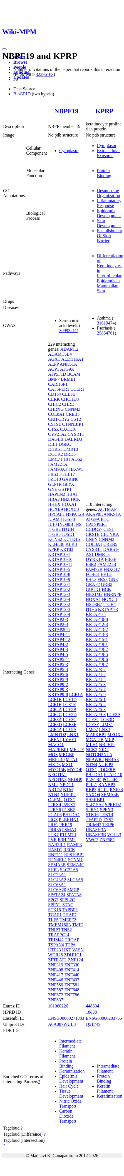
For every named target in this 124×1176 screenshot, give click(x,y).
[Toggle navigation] (4, 49)
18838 (91, 1012)
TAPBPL (70, 909)
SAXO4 (93, 794)
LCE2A (55, 709)
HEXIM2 (94, 594)
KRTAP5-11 (59, 659)
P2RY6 (54, 809)
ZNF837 (55, 999)
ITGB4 (68, 529)
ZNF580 (55, 984)
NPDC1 (66, 784)
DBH (53, 444)
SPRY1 (54, 904)
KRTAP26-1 (59, 629)
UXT (66, 949)
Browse (20, 62)
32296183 (44, 74)
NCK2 (91, 749)
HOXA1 (68, 504)
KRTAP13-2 (59, 604)
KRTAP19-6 (97, 659)
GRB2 (106, 584)
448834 (92, 1006)
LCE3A (55, 719)
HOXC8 (71, 509)
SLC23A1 (57, 874)
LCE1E (54, 704)
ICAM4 (55, 519)
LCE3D (55, 724)
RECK (69, 849)
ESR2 (91, 564)
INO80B (65, 524)
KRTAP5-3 (58, 664)
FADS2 (75, 459)
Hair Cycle (69, 1086)
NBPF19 (66, 111)
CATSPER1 (58, 389)
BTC (105, 519)
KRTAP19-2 (97, 649)
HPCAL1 (56, 514)
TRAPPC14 (58, 934)
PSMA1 (69, 829)
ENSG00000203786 (104, 1018)
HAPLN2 (56, 494)
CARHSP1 (58, 384)
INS (77, 524)
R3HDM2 (67, 839)
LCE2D (70, 714)
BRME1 (68, 379)
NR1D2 (55, 789)
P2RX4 (54, 804)
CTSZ (53, 429)
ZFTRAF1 (57, 959)
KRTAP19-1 (97, 644)
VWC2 (92, 839)
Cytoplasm (68, 150)
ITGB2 (54, 529)
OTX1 (69, 799)
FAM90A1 (57, 469)
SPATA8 (73, 894)
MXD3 (54, 764)
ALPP (53, 364)
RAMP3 (74, 844)
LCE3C (69, 719)
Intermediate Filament (70, 1043)
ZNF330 (71, 964)
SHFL (53, 869)
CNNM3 (72, 409)
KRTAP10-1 (59, 554)
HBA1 (72, 494)
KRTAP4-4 (58, 649)
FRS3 (53, 474)
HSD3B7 (94, 604)
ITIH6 (91, 609)
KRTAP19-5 (97, 654)
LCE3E (69, 724)
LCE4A (55, 729)
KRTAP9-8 (58, 694)
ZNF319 (55, 964)
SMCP (73, 889)
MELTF (77, 749)
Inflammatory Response (109, 203)
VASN (78, 949)
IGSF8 (69, 519)
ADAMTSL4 (60, 354)
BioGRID (22, 93)
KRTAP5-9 (58, 679)
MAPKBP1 (58, 749)
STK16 (54, 909)
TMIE (77, 924)
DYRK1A (94, 559)
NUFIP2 (68, 794)
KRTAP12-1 (59, 584)
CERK (54, 399)
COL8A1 (56, 414)
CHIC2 (54, 404)
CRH (52, 419)
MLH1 (92, 744)
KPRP (104, 111)
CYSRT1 (76, 434)
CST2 (76, 419)
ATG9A (67, 369)
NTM (68, 789)
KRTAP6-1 (96, 699)
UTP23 (54, 949)
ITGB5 (54, 534)
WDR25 (55, 954)
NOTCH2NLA (99, 754)
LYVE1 (69, 739)
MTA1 (71, 759)
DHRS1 (55, 449)
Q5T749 (93, 1024)
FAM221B (106, 564)
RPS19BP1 (74, 854)
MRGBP (66, 754)
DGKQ (65, 444)
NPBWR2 (95, 759)
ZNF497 (71, 979)
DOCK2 (55, 454)
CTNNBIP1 (72, 424)
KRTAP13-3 (59, 609)
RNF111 (55, 854)
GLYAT (69, 484)
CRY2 (64, 419)
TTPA (70, 944)
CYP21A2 (57, 434)
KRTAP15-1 (97, 639)
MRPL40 (56, 759)
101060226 (58, 1006)
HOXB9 (55, 509)
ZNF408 (55, 969)
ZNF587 (55, 989)
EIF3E (110, 559)
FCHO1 (93, 574)
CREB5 (73, 414)
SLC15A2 (95, 804)
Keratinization (72, 1071)
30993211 (68, 330)
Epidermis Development (109, 213)
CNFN (92, 539)
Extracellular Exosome (108, 153)
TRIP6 (108, 824)
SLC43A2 (57, 879)
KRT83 (66, 549)
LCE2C (55, 714)
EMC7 (54, 459)
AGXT (54, 359)
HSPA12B (75, 514)
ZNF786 (71, 994)
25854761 (106, 333)
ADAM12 (69, 349)
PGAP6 (55, 814)
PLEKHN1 (69, 819)
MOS (53, 754)
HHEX (54, 504)
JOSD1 (68, 534)
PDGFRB (106, 769)
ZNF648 (71, 989)
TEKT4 (106, 814)
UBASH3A (96, 829)
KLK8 (71, 544)
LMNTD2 (57, 734)
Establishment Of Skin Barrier (109, 235)
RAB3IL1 (57, 844)
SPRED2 (113, 804)
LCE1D (70, 699)
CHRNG (56, 409)
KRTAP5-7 (96, 689)
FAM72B (94, 569)
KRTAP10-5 (59, 569)
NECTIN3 (57, 779)
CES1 (108, 529)
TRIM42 (56, 939)
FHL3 (91, 579)
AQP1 (53, 369)
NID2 (103, 749)
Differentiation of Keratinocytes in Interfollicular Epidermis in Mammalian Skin (110, 273)
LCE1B (55, 699)
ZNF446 (55, 979)
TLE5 (53, 919)
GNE (52, 489)
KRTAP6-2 (96, 704)
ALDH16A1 (72, 359)
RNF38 (116, 789)
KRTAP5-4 (58, 669)
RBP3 (91, 789)
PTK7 (53, 834)
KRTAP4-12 (59, 639)
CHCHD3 (70, 399)
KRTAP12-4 (59, 599)
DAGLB (55, 439)
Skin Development (109, 223)
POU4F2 (110, 779)
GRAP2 (93, 584)
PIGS (53, 819)
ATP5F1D (57, 374)
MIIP (109, 739)
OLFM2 (55, 799)
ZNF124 (75, 959)
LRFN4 (55, 739)
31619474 (106, 323)
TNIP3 (54, 929)
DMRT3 (70, 449)
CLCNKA (110, 534)
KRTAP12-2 (59, 589)
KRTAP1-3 (108, 609)
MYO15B (57, 769)
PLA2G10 (113, 774)
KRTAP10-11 (60, 564)
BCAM (73, 374)
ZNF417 (55, 974)
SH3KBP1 (95, 799)
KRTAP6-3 (96, 709)
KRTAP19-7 (97, 664)
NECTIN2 (57, 774)
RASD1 (55, 849)
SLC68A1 (57, 884)
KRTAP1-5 (96, 614)
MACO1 (56, 744)
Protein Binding (104, 173)
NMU (53, 784)
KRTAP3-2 (96, 669)
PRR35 (54, 829)
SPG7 (53, 899)
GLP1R (55, 484)
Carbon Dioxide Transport (67, 1116)
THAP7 (70, 914)
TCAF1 (55, 914)
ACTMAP (107, 509)
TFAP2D (94, 819)
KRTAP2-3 (58, 619)
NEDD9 (75, 779)
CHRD (68, 404)
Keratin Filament (67, 1053)
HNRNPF (112, 594)
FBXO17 (112, 569)
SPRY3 (106, 809)
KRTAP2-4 (58, 624)
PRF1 (53, 824)
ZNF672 (55, 994)
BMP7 (54, 379)
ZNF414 (71, 969)
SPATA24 (56, 894)
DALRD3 (73, 439)
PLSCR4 (93, 779)
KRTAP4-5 (58, 654)
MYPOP (74, 769)
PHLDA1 (71, 814)
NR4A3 (112, 759)
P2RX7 (68, 804)
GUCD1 (93, 589)
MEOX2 (115, 734)
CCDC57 (94, 529)
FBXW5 (75, 469)
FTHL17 (67, 474)
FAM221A (57, 464)
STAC (67, 904)
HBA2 (54, 499)
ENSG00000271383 (66, 1018)
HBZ (65, 499)
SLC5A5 (75, 879)
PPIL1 (91, 784)
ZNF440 (71, 974)
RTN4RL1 (57, 859)
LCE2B (69, 709)
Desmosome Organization (108, 193)
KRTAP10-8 (59, 574)
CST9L (54, 424)
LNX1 (73, 734)
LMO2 (92, 729)
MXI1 (67, 764)
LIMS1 (106, 724)
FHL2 (106, 574)
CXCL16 (68, 429)
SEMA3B (57, 864)
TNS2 (66, 929)
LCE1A (76, 694)
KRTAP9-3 (58, 689)
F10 (64, 459)
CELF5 (68, 394)
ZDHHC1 (72, 954)
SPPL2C (67, 899)
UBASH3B (96, 834)
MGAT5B (94, 739)
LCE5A (69, 729)
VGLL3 (114, 834)
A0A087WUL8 (62, 1024)
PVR (52, 839)
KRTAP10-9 (59, 579)
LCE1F (69, 704)
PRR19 (65, 824)
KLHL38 (56, 544)
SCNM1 (75, 859)
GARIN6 (70, 479)
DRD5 (70, 454)
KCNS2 (55, 539)
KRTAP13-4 (59, 614)
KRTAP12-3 (59, 594)
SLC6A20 (57, 889)
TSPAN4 (56, 944)
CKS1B (93, 534)
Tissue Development (71, 1093)
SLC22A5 (69, 869)
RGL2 (103, 789)
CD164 (54, 394)
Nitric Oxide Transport (70, 1103)
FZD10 (54, 479)
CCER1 (77, 389)
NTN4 (53, 794)
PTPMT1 (68, 834)
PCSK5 (68, 809)
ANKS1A (68, 364)
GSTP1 (64, 489)
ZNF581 (71, 984)
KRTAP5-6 (58, 674)
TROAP (72, 939)
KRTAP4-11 (59, 634)
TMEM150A (59, 924)
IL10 (52, 524)
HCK (75, 499)
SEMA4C (75, 864)
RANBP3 (106, 784)
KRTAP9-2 (58, 684)
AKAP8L (94, 514)
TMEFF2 (67, 919)
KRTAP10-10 (60, 559)
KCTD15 (71, 539)
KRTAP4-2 (58, 644)
